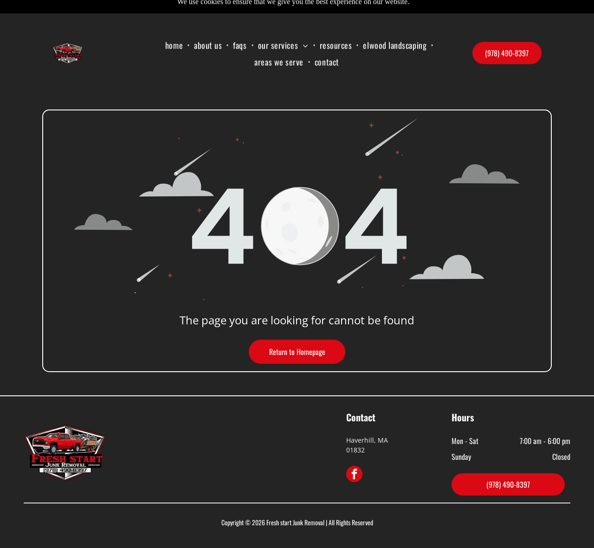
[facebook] (354, 452)
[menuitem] (175, 23)
